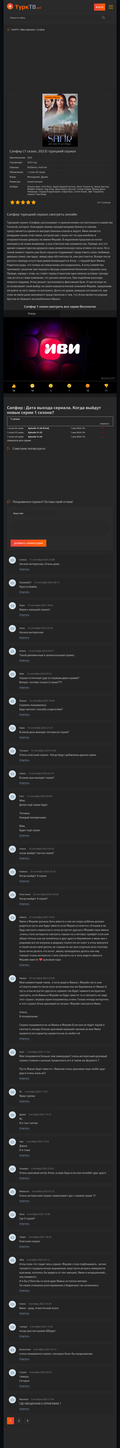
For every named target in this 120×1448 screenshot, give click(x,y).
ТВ (28, 6)
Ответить (24, 569)
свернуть (104, 423)
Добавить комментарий (28, 543)
